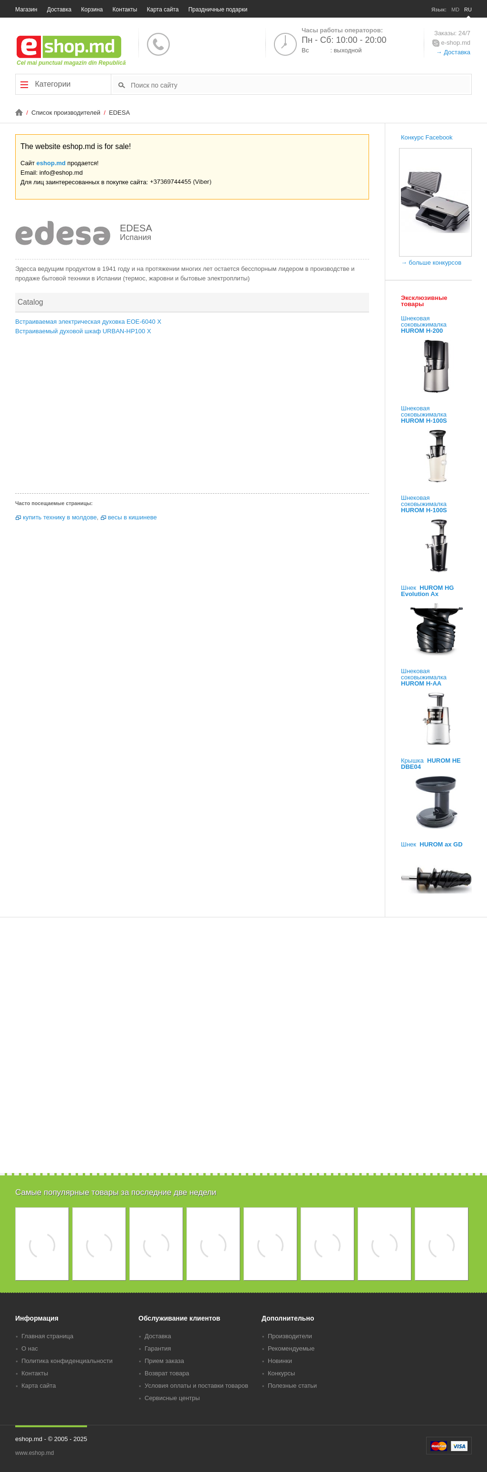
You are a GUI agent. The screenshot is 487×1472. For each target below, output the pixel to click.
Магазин (26, 9)
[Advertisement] (192, 417)
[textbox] (300, 85)
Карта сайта (163, 9)
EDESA (119, 112)
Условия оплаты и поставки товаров (196, 1385)
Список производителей (66, 112)
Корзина (92, 9)
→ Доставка (453, 52)
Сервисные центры (172, 1398)
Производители (290, 1336)
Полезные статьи (292, 1385)
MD (455, 9)
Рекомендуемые (291, 1348)
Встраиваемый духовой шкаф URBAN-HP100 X (83, 331)
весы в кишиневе (132, 517)
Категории (45, 84)
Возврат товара (167, 1373)
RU (468, 9)
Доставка (59, 9)
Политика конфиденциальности (67, 1360)
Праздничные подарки (217, 9)
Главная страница (47, 1336)
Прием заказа (164, 1360)
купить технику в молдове (60, 517)
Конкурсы (281, 1373)
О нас (29, 1348)
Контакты (125, 9)
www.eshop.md (34, 1453)
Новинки (280, 1360)
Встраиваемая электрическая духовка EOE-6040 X (88, 321)
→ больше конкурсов (431, 262)
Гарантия (158, 1348)
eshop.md (51, 163)
